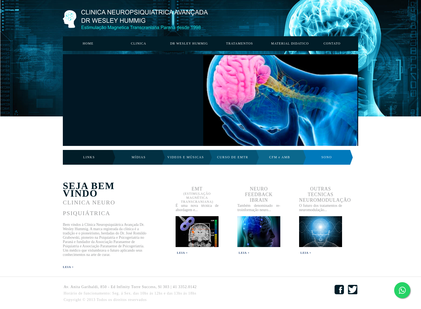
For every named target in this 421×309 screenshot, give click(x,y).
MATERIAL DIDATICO (290, 43)
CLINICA (138, 43)
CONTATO (332, 43)
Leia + (68, 266)
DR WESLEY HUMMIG (189, 43)
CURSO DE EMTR (232, 157)
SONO (326, 157)
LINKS (89, 157)
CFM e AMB (279, 157)
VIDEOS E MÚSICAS (185, 157)
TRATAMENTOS (239, 43)
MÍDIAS (139, 157)
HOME (88, 43)
